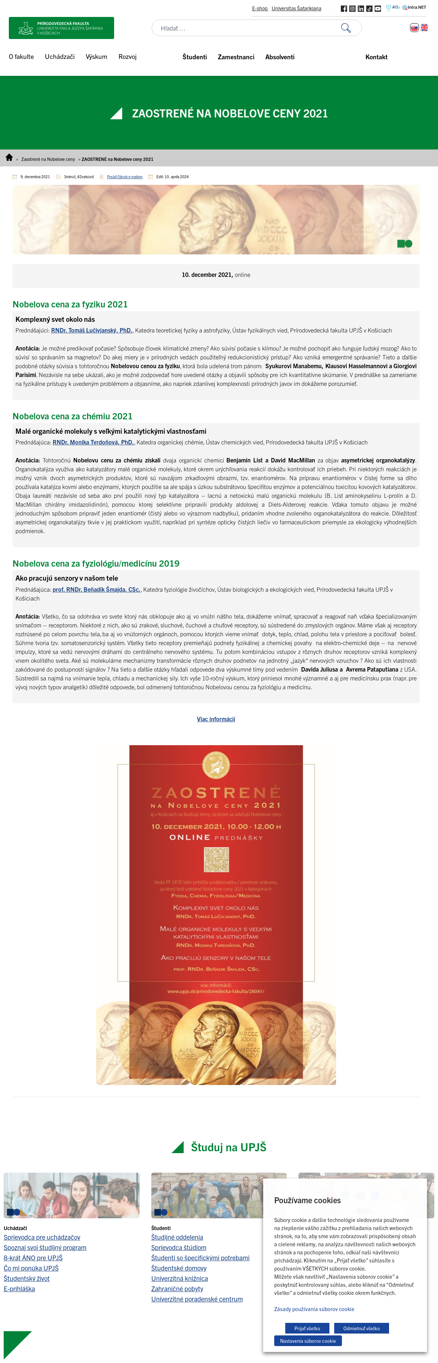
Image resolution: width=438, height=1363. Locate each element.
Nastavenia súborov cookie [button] (308, 1341)
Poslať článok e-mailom (124, 176)
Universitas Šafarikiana (296, 8)
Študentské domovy (178, 1268)
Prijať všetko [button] (307, 1328)
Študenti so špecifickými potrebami (200, 1257)
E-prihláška (19, 1288)
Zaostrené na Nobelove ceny (48, 159)
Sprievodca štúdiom (178, 1247)
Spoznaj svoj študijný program (45, 1247)
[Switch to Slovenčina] (414, 28)
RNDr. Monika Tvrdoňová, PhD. (93, 441)
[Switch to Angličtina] (424, 28)
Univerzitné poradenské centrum (197, 1299)
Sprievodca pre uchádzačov (42, 1237)
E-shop (260, 8)
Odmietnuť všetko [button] (361, 1328)
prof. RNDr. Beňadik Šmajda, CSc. (97, 589)
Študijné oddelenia (177, 1237)
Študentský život (27, 1278)
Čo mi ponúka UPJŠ (31, 1268)
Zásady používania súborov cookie (314, 1308)
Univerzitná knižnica (179, 1278)
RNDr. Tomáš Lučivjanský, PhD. (92, 330)
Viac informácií (216, 718)
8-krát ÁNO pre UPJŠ (33, 1257)
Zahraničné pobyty (177, 1288)
